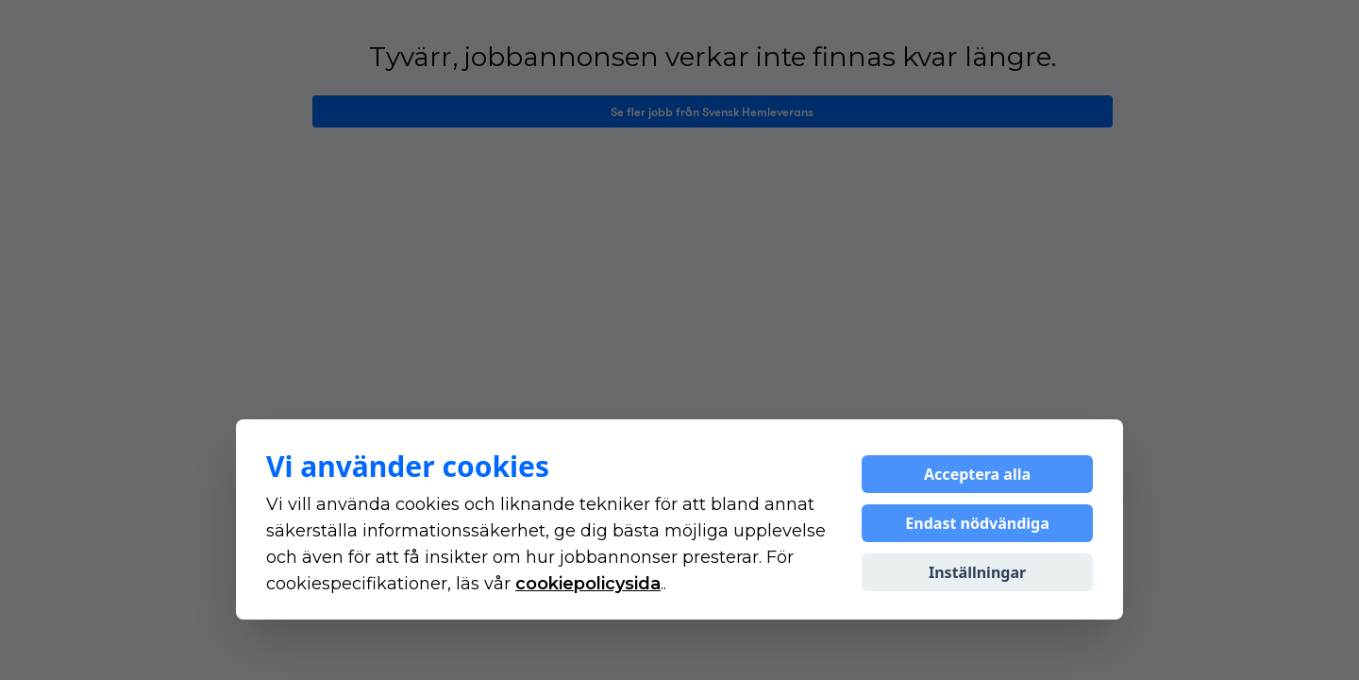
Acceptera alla (977, 474)
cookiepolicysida (588, 583)
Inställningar (977, 572)
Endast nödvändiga (977, 523)
